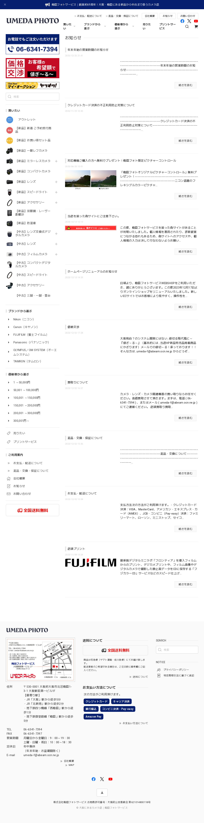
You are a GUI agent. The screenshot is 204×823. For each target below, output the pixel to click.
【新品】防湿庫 (25, 223)
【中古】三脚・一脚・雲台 (33, 295)
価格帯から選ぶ (125, 26)
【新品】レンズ (25, 181)
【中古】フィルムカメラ (31, 254)
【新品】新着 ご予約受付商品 (33, 130)
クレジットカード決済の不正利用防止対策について (101, 105)
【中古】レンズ (25, 244)
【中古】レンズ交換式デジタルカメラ (33, 233)
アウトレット (25, 119)
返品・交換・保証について (123, 16)
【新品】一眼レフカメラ (31, 150)
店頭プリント (76, 549)
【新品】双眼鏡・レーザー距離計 (33, 213)
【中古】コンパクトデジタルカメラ (33, 264)
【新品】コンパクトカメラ (33, 171)
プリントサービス (167, 26)
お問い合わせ (187, 16)
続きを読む (185, 85)
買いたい (69, 26)
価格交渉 (73, 327)
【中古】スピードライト (31, 275)
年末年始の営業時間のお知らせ (88, 50)
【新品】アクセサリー (30, 202)
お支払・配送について (89, 16)
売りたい (147, 26)
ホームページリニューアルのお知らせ (93, 271)
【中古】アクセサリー (30, 285)
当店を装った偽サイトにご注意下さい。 (94, 216)
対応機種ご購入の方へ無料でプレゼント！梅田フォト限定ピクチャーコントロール (122, 160)
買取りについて (78, 382)
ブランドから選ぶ (95, 26)
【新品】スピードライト (31, 192)
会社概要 (150, 16)
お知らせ (168, 16)
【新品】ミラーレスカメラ (33, 161)
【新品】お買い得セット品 (33, 140)
